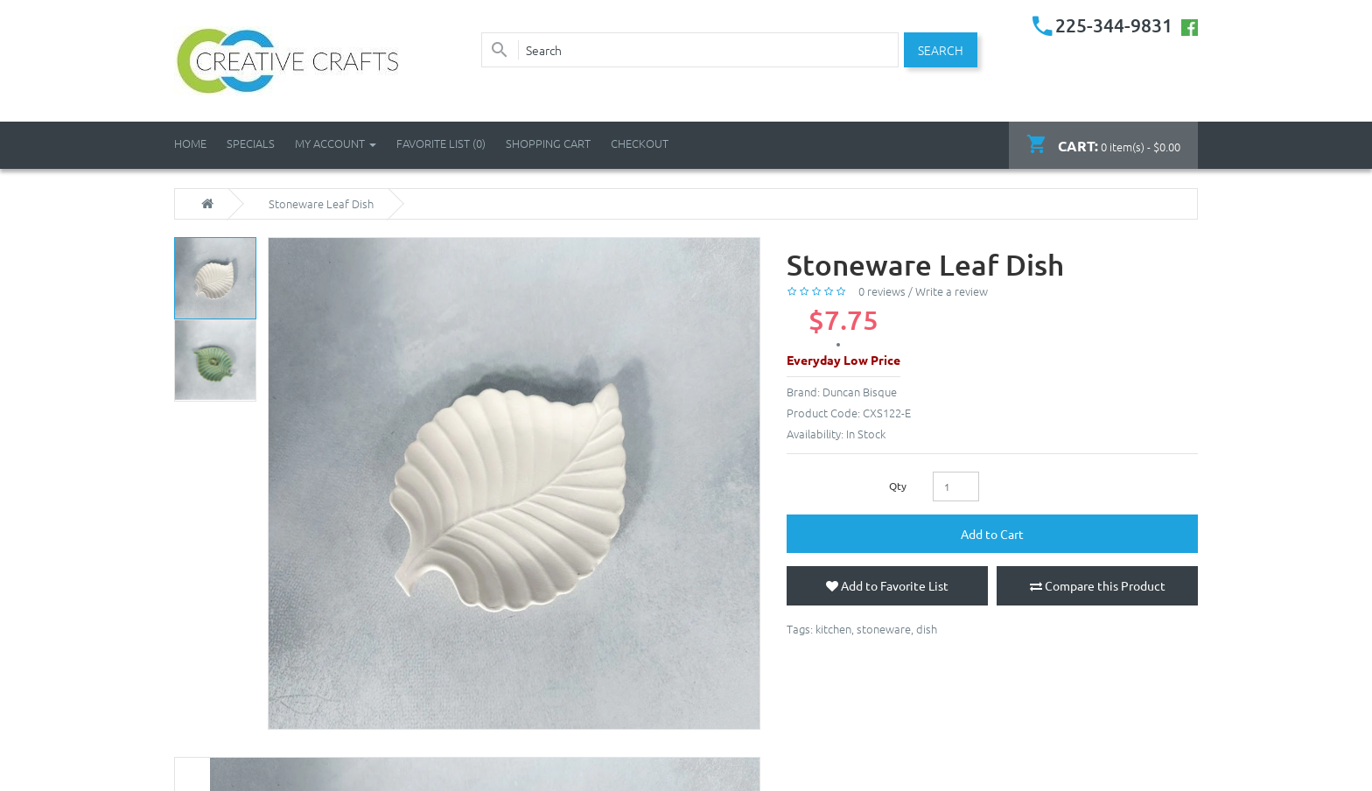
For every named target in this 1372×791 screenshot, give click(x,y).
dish (926, 628)
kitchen (833, 628)
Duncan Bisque (859, 391)
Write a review (951, 291)
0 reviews (882, 291)
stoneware (884, 628)
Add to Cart (992, 534)
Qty (897, 486)
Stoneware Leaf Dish (321, 204)
